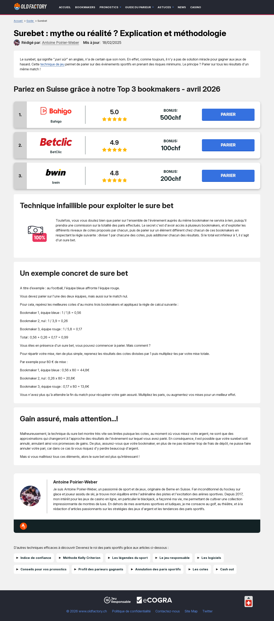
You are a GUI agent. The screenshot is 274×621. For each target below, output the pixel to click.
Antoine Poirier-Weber (75, 482)
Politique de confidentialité (131, 611)
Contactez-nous (167, 611)
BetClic (56, 152)
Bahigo (55, 121)
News (182, 7)
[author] (17, 43)
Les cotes (200, 569)
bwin (56, 182)
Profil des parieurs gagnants (100, 569)
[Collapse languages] (248, 598)
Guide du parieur (138, 7)
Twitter (207, 611)
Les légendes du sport (130, 558)
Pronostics (109, 7)
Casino (195, 7)
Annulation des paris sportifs (158, 569)
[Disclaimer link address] (154, 602)
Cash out (227, 569)
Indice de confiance (35, 558)
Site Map (191, 611)
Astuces (164, 7)
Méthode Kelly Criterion (81, 558)
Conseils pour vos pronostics (43, 569)
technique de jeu (52, 64)
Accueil (65, 7)
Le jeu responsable (175, 558)
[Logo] (30, 7)
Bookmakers (85, 7)
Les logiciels (211, 558)
